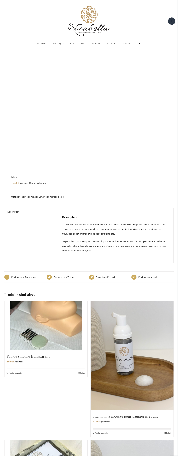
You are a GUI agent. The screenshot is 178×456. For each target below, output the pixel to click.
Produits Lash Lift (33, 197)
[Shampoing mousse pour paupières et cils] (132, 355)
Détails (82, 373)
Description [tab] (13, 212)
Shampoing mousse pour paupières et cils (125, 416)
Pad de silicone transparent (28, 356)
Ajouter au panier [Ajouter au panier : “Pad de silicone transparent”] (15, 373)
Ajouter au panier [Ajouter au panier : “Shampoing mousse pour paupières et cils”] (101, 433)
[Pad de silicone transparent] (46, 325)
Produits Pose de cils (53, 197)
